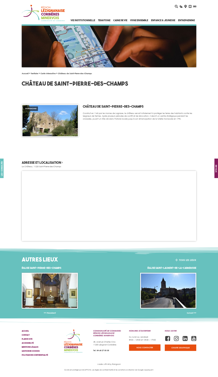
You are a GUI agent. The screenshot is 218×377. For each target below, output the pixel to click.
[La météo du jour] (181, 6)
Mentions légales (30, 347)
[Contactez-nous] (190, 6)
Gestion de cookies (31, 351)
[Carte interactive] (185, 6)
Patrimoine (30, 108)
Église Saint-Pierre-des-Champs (41, 267)
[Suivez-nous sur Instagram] (176, 338)
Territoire (34, 73)
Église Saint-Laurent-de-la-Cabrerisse (171, 267)
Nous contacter (144, 347)
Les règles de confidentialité (102, 370)
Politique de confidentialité (35, 355)
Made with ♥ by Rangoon (109, 364)
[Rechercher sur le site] (176, 6)
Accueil (25, 73)
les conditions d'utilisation (125, 370)
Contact (26, 335)
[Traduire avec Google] (194, 6)
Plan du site (27, 339)
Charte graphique (180, 348)
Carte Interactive (48, 73)
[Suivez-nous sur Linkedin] (185, 338)
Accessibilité (28, 343)
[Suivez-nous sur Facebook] (168, 338)
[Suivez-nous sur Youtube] (194, 338)
